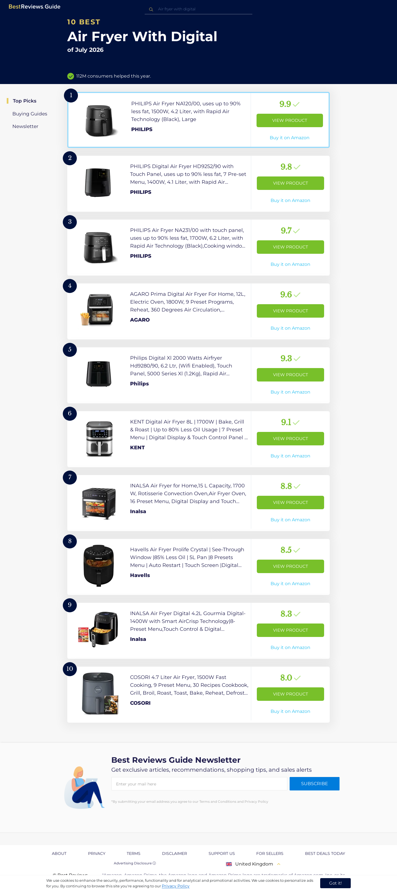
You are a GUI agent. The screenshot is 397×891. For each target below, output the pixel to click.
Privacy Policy (176, 885)
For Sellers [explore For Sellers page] (269, 853)
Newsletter (25, 126)
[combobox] (198, 9)
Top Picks (24, 101)
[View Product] (198, 120)
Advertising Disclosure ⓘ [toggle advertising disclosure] (135, 863)
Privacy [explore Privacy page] (96, 853)
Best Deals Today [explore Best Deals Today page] (325, 853)
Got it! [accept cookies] (335, 883)
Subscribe (314, 783)
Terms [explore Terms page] (133, 853)
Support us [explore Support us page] (222, 853)
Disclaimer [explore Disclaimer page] (174, 853)
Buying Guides (29, 114)
